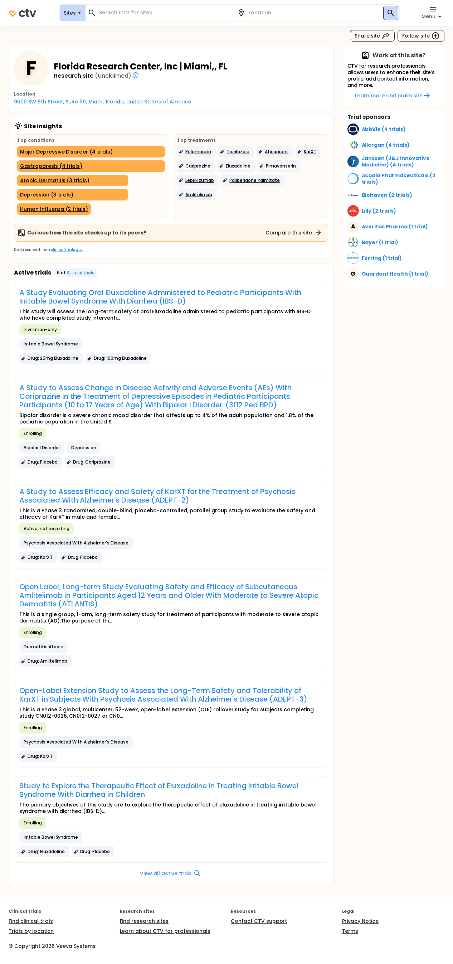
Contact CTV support (259, 921)
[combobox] (163, 12)
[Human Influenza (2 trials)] (54, 209)
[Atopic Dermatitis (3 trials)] (72, 180)
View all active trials (171, 873)
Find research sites (144, 921)
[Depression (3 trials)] (72, 195)
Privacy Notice (360, 921)
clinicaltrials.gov (66, 249)
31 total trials (81, 273)
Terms (350, 931)
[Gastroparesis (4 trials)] (91, 166)
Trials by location (31, 931)
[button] (196, 152)
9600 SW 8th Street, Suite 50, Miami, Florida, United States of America (102, 101)
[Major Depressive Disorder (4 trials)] (91, 152)
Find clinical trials (31, 921)
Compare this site (294, 232)
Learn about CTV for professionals (165, 931)
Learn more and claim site (393, 95)
